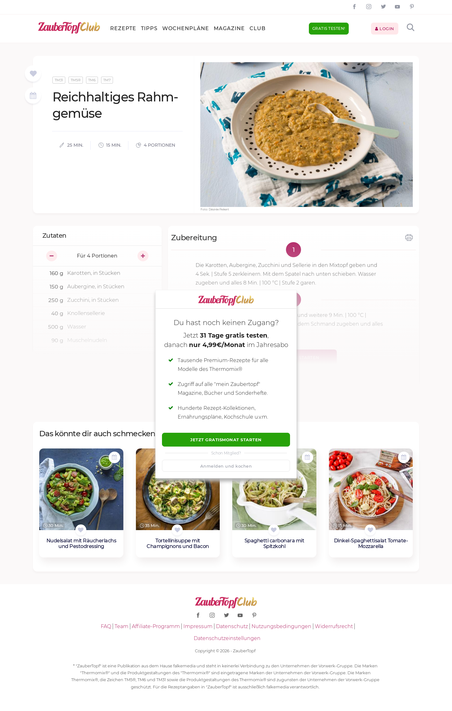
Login (384, 28)
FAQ (106, 626)
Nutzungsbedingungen (281, 626)
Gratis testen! (328, 28)
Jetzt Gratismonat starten (226, 439)
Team (121, 626)
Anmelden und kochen (226, 466)
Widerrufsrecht (334, 626)
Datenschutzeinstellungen (227, 638)
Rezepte (123, 28)
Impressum (198, 626)
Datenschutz (232, 626)
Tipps (149, 28)
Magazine (229, 28)
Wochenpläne (185, 28)
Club (258, 28)
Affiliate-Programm (156, 626)
